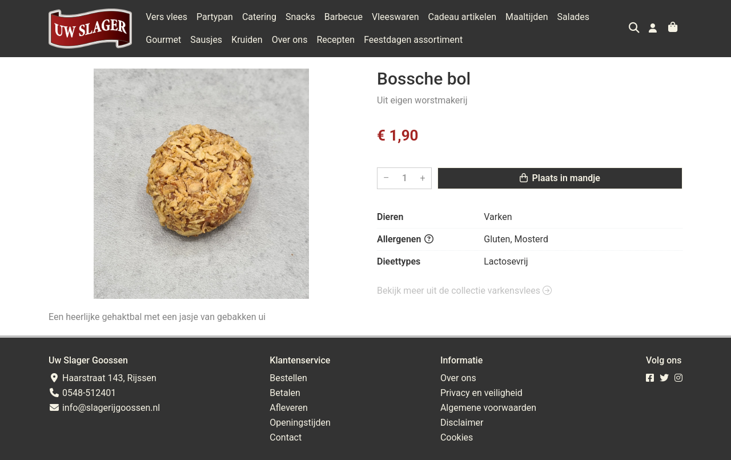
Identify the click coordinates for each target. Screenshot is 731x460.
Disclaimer (461, 422)
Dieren (390, 216)
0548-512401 (82, 392)
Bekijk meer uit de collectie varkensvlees (464, 290)
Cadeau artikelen (462, 16)
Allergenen (405, 239)
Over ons (290, 39)
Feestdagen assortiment (413, 39)
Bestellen (288, 378)
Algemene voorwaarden (488, 407)
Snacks (300, 16)
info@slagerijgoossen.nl (104, 407)
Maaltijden (526, 16)
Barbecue (343, 16)
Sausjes (206, 39)
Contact (286, 437)
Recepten (335, 39)
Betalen (285, 392)
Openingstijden (300, 422)
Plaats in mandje (560, 178)
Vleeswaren (395, 16)
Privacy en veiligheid (481, 392)
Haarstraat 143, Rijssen (102, 378)
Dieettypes (398, 261)
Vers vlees (166, 16)
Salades (573, 16)
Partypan (214, 16)
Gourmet (163, 39)
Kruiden (247, 39)
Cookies (456, 437)
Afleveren (289, 407)
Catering (259, 16)
